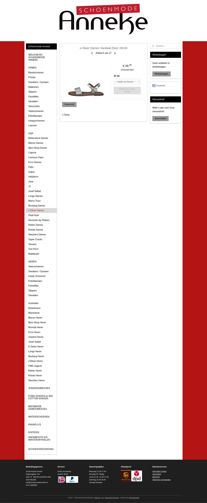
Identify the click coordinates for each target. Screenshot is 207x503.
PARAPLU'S (34, 424)
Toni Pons (33, 249)
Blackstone (34, 313)
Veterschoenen (36, 111)
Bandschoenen (36, 72)
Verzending (156, 474)
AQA (30, 133)
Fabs (30, 167)
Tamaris (32, 244)
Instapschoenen (36, 121)
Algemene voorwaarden (161, 480)
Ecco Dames (34, 162)
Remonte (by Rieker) (39, 220)
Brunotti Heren (35, 327)
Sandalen (33, 101)
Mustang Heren (36, 356)
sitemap (97, 498)
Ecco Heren (34, 332)
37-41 (117, 76)
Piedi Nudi (33, 215)
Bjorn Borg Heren (37, 322)
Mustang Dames (36, 205)
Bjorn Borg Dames (37, 148)
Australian (33, 303)
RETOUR (156, 477)
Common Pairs (36, 157)
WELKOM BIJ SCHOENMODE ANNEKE (36, 57)
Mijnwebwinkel (134, 498)
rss (102, 498)
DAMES (32, 67)
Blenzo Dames (35, 143)
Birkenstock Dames (38, 138)
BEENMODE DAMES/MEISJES (37, 407)
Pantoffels (33, 96)
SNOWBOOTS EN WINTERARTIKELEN (39, 438)
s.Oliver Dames (36, 210)
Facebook (158, 85)
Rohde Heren (35, 375)
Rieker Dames (35, 225)
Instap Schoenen (37, 276)
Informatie (156, 471)
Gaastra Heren (35, 337)
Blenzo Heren (35, 317)
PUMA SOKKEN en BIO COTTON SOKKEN (40, 397)
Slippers (32, 92)
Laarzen (32, 125)
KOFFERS (33, 432)
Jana (30, 181)
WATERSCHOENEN (38, 416)
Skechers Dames (37, 234)
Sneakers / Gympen (38, 82)
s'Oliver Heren (35, 361)
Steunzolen (34, 106)
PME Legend (35, 366)
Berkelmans (34, 308)
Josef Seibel (34, 191)
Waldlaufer (33, 254)
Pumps (32, 77)
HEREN (32, 261)
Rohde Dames (35, 230)
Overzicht (69, 104)
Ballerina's (33, 87)
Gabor (31, 172)
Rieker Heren (35, 370)
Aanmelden (160, 118)
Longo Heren (35, 351)
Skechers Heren (36, 380)
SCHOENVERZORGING (41, 449)
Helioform (33, 176)
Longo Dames (35, 196)
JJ (29, 186)
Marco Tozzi (34, 201)
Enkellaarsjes (35, 116)
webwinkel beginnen (112, 498)
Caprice (32, 152)
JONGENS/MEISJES (39, 388)
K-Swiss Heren (36, 346)
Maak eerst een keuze (127, 90)
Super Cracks (35, 239)
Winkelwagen (161, 74)
